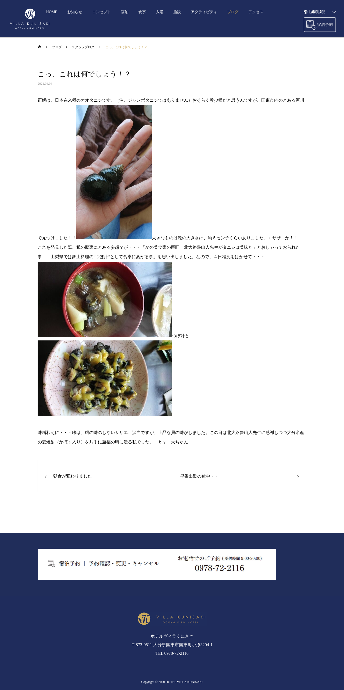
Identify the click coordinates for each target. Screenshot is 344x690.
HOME (51, 12)
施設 (177, 12)
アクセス (255, 12)
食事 (142, 12)
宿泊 (124, 12)
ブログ (232, 12)
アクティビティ (204, 12)
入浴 (159, 12)
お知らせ (74, 12)
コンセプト (101, 12)
